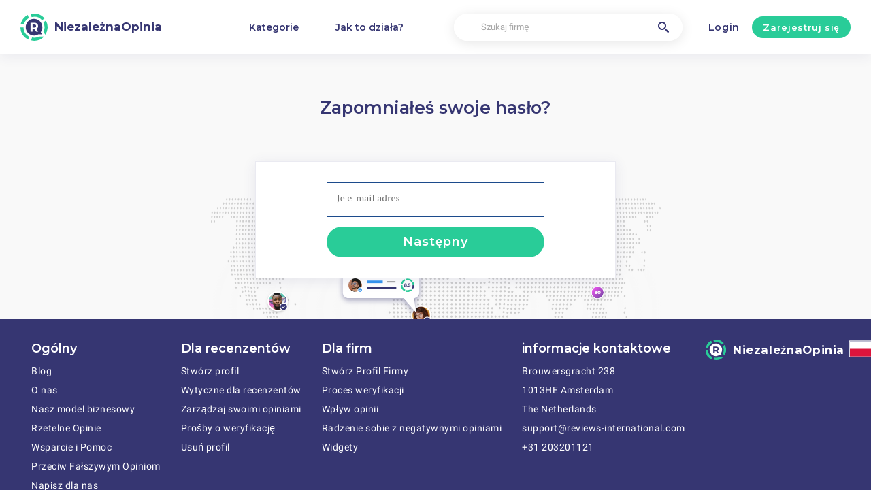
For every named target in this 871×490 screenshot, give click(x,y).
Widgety (340, 447)
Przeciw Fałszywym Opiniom (96, 466)
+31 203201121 (558, 447)
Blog (41, 370)
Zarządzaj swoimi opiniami (241, 409)
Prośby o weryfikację (228, 428)
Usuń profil (205, 447)
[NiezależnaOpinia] (91, 27)
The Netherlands (559, 409)
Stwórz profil (210, 370)
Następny (435, 241)
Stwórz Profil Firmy (365, 370)
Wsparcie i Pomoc (71, 447)
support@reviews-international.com (603, 428)
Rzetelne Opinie (66, 428)
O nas (44, 390)
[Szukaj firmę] (568, 28)
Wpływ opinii (350, 409)
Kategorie (274, 27)
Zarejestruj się (801, 27)
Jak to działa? (369, 27)
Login (724, 27)
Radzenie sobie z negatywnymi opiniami (412, 428)
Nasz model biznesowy (83, 409)
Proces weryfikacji (363, 390)
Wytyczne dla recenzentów (241, 390)
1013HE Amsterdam (567, 390)
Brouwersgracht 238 (568, 370)
